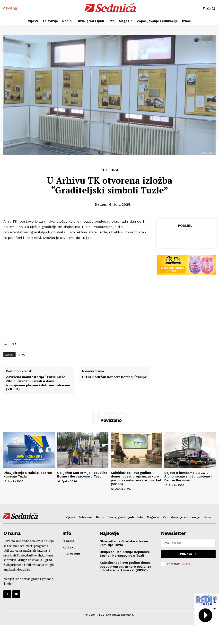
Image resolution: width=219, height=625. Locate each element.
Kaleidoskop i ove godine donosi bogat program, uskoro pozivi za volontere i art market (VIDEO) (136, 478)
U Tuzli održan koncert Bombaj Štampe (114, 377)
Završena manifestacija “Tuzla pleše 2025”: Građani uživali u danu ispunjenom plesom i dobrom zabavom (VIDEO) (38, 383)
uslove (186, 563)
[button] (209, 8)
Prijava (188, 554)
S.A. (14, 344)
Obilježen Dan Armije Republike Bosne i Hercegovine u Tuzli (82, 474)
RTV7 (21, 354)
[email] (188, 542)
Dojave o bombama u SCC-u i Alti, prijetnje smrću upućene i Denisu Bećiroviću (188, 476)
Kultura (109, 170)
